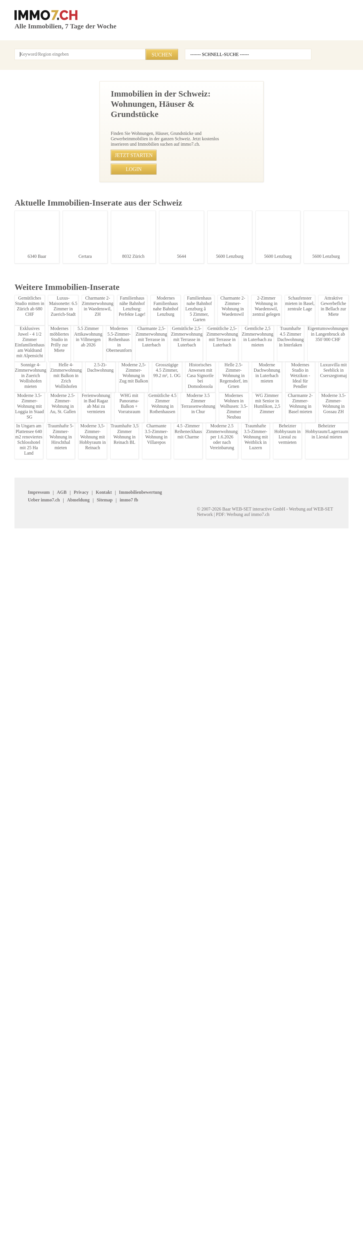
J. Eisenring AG (83, 1168)
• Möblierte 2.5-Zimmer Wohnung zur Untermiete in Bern (139, 773)
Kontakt (98, 48)
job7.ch (193, 1231)
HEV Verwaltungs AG (143, 1161)
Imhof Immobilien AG (309, 1183)
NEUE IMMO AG (139, 1153)
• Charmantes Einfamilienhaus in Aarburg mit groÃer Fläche (144, 731)
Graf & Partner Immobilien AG (261, 1153)
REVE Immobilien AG (143, 1168)
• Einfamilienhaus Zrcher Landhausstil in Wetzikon (134, 889)
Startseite (23, 48)
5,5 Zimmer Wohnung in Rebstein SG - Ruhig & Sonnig (48, 993)
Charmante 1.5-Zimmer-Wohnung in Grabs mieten (48, 905)
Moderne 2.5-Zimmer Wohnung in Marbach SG (48, 622)
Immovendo (80, 1161)
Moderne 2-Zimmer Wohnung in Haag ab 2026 (48, 246)
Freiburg (21, 1094)
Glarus (296, 1086)
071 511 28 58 (163, 209)
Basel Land (134, 1086)
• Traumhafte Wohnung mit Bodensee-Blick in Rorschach (139, 783)
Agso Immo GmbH (30, 1168)
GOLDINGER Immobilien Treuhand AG (201, 1193)
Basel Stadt (190, 1086)
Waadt (185, 1108)
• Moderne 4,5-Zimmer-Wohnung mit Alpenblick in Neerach (141, 699)
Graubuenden (137, 1094)
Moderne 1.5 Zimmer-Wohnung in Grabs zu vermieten (48, 834)
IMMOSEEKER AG (195, 1153)
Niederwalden (26, 1101)
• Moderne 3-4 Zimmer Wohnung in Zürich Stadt (131, 794)
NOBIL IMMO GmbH (307, 1161)
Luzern (241, 1094)
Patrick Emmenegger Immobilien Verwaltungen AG (95, 1186)
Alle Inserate (52, 48)
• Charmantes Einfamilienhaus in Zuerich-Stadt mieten (137, 826)
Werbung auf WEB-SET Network (129, 1243)
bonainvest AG (303, 1168)
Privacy (63, 1231)
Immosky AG (191, 1168)
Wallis (240, 1108)
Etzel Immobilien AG (197, 1161)
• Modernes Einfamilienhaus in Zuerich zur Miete (132, 815)
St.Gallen (298, 1101)
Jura (184, 1094)
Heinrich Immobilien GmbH (38, 1161)
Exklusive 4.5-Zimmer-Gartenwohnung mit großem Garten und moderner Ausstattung (48, 515)
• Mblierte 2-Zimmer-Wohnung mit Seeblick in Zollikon (137, 857)
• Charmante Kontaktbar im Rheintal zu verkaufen (133, 752)
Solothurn (243, 1101)
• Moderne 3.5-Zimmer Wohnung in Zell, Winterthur (134, 836)
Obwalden (78, 1101)
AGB (46, 1231)
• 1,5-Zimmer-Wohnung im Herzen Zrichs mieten (131, 709)
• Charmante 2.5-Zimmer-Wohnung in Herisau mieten (136, 868)
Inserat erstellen (294, 33)
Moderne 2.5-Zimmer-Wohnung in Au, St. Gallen (48, 152)
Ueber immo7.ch (114, 1231)
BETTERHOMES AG (87, 1153)
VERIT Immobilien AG (143, 1183)
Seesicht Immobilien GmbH (314, 1153)
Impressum (24, 1231)
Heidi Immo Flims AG (198, 1183)
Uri (127, 1108)
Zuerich (296, 1108)
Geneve (76, 1094)
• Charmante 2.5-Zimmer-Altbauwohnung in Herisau (135, 878)
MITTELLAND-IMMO (31, 1183)
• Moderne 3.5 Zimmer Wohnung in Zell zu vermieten (136, 847)
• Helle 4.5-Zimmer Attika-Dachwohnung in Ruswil (133, 900)
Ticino (19, 1108)
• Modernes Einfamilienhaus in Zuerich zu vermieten (135, 805)
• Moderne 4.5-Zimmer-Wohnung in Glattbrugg (130, 720)
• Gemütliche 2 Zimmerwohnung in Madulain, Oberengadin (141, 762)
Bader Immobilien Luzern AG (260, 1161)
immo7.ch (216, 1231)
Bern (239, 1086)
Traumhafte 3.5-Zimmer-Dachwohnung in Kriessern (48, 424)
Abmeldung (146, 1231)
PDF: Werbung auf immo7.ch (186, 1243)
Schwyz (186, 1101)
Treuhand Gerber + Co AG (313, 1176)
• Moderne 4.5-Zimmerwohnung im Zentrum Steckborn (137, 741)
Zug (17, 1116)
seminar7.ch (243, 1231)
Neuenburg (300, 1094)
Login (78, 48)
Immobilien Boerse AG (34, 1153)
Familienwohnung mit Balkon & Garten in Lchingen (48, 337)
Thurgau (77, 1108)
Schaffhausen (137, 1101)
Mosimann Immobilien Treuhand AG (254, 1193)
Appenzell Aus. (83, 1086)
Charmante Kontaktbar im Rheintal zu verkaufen (48, 744)
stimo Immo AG (139, 1190)
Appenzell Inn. (26, 1086)
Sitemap (171, 1231)
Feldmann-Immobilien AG (257, 1183)
